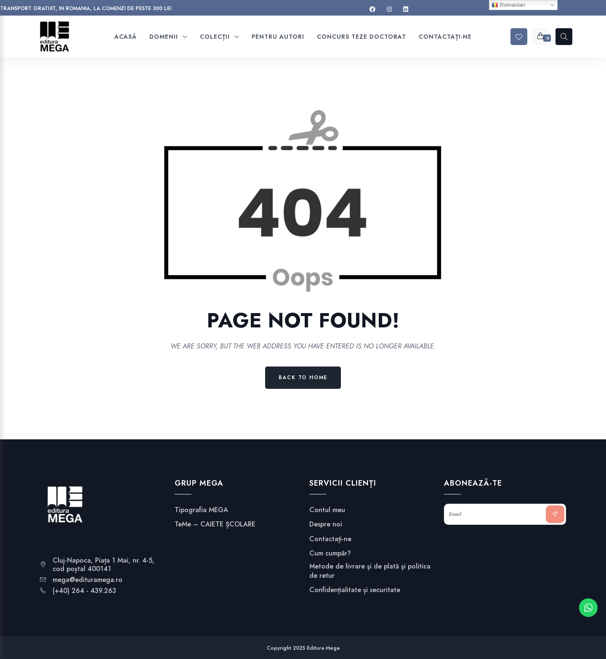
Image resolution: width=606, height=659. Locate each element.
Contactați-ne (330, 539)
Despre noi (325, 524)
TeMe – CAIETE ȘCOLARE (215, 524)
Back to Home (303, 377)
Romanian (508, 5)
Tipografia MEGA (201, 510)
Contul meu (327, 510)
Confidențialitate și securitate (354, 590)
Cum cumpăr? (330, 553)
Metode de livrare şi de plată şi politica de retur (370, 571)
